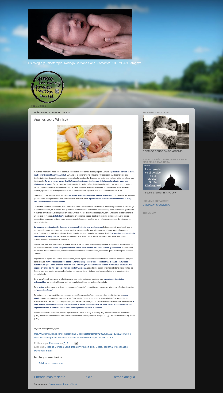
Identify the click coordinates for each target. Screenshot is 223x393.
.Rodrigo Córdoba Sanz (57, 347)
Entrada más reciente (49, 377)
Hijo (92, 347)
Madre (99, 347)
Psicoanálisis (121, 347)
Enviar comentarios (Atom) (63, 384)
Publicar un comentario (51, 363)
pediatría (108, 347)
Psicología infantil (43, 350)
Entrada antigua (123, 377)
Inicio (88, 377)
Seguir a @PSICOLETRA (156, 205)
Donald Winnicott (80, 347)
